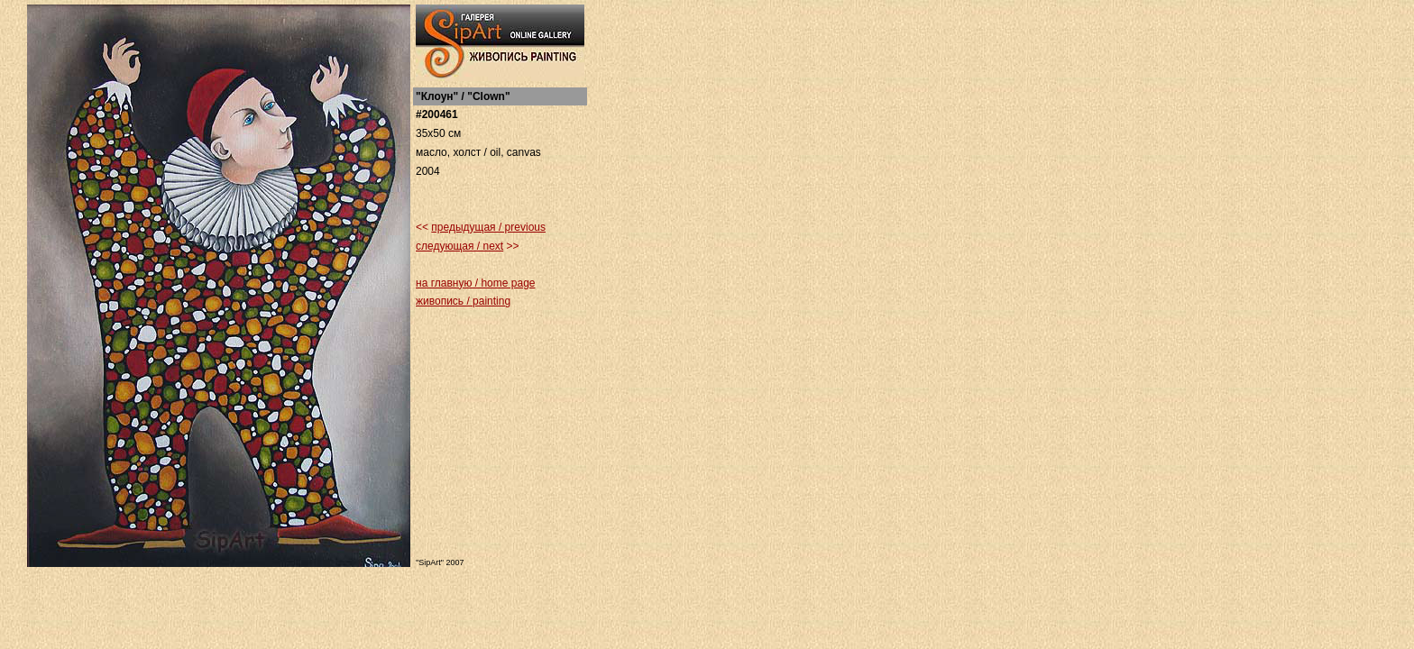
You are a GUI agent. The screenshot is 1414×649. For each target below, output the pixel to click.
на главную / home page (475, 283)
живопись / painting (463, 301)
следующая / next (459, 246)
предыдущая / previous (488, 227)
